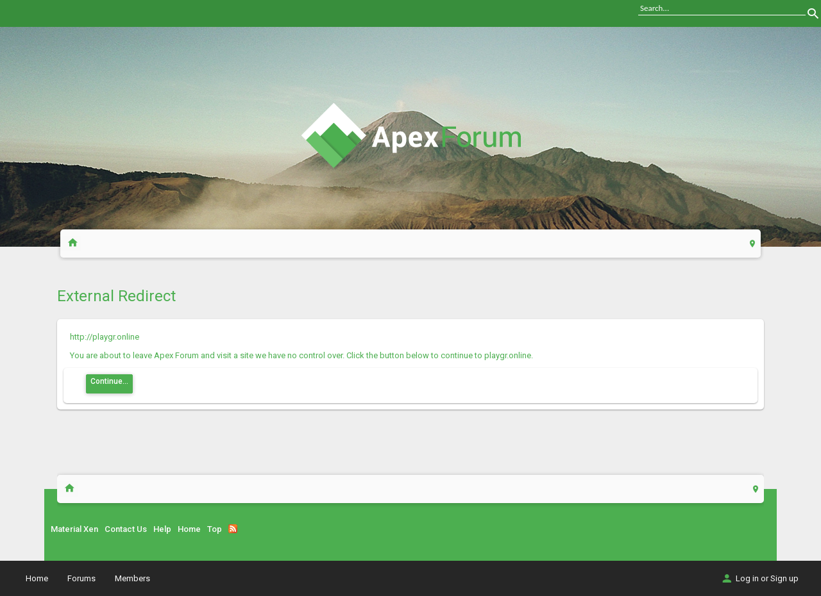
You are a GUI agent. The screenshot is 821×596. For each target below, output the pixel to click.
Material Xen (74, 529)
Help (162, 529)
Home (189, 529)
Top (214, 529)
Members (132, 578)
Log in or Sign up (759, 578)
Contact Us (126, 529)
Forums (81, 578)
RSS (232, 528)
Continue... (109, 381)
